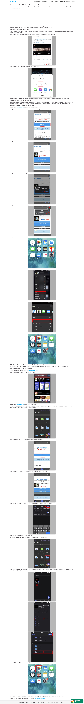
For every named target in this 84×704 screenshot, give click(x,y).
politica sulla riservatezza (53, 702)
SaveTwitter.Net (20, 107)
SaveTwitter (12, 1)
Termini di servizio (41, 702)
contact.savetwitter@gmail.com (41, 698)
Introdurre (33, 702)
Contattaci (63, 702)
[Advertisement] (42, 17)
